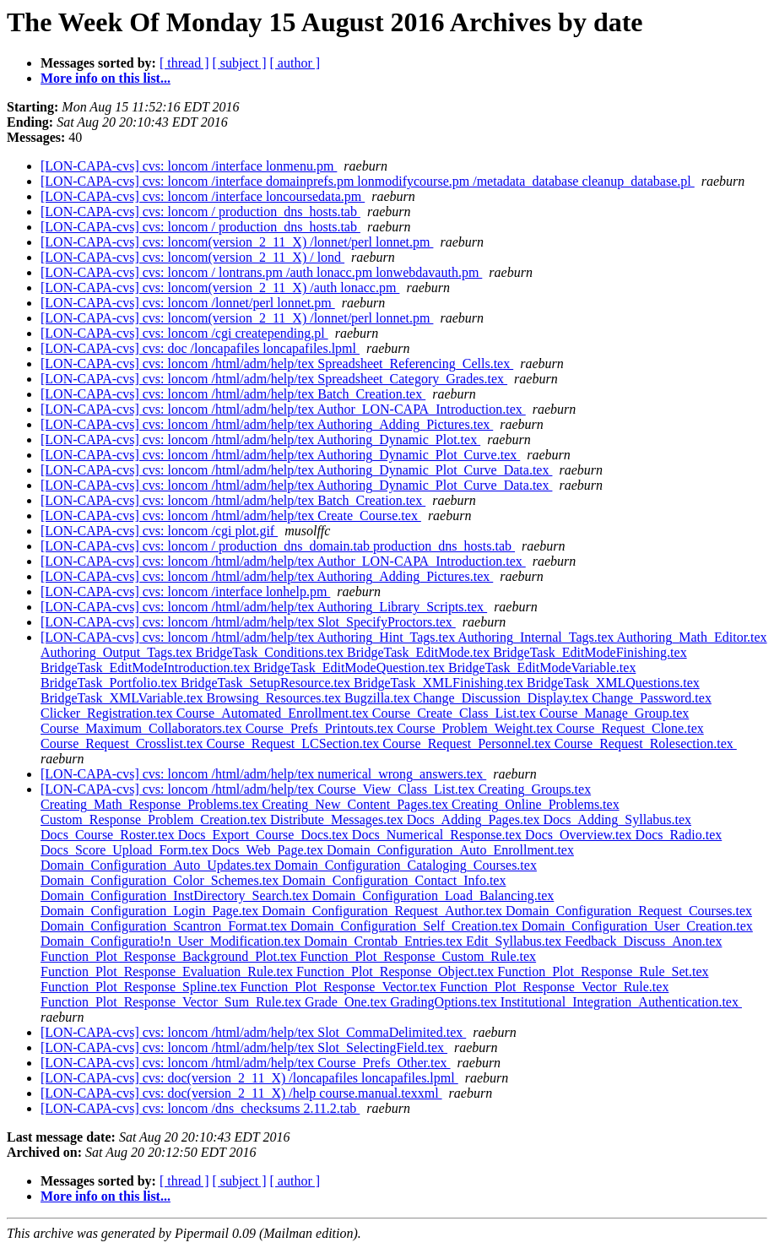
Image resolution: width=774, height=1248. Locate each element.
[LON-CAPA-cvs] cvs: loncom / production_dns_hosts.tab (200, 211)
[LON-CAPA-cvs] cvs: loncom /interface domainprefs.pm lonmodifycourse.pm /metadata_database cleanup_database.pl (368, 181)
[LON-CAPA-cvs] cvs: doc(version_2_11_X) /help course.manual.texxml (241, 1093)
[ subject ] (240, 63)
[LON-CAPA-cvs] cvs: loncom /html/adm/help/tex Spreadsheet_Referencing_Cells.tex (277, 363)
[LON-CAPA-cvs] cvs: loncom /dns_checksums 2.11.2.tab (200, 1108)
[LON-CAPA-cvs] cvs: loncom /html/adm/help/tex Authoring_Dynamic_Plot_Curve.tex (280, 455)
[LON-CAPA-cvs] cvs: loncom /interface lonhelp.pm (185, 591)
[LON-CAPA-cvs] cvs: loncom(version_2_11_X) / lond (192, 257)
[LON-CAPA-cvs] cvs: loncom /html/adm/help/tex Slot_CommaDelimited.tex (253, 1032)
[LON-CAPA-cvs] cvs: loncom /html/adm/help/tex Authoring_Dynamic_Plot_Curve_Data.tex (296, 470)
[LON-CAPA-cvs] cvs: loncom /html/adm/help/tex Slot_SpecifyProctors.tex (248, 622)
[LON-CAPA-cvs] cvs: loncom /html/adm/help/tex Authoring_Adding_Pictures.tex (267, 424)
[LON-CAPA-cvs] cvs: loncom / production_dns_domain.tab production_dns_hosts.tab (278, 546)
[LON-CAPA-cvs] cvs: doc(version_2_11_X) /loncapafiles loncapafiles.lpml (249, 1078)
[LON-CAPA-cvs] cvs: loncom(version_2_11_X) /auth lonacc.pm (220, 287)
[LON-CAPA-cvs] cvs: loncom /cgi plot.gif (159, 531)
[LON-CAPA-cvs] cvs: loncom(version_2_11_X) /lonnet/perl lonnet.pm (237, 242)
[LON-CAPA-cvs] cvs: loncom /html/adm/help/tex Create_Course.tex (231, 515)
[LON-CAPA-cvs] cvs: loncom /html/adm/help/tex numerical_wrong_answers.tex (263, 774)
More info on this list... (105, 78)
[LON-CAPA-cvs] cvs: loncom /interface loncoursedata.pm (203, 196)
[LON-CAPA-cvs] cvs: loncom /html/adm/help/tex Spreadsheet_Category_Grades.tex (274, 379)
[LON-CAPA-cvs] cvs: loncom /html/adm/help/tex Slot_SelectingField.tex (244, 1047)
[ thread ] (184, 63)
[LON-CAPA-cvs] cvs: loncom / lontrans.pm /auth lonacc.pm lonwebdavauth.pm (261, 272)
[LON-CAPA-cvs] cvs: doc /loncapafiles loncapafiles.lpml (200, 348)
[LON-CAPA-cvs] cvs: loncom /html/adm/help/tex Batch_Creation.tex (233, 394)
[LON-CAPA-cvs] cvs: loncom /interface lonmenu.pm (189, 166)
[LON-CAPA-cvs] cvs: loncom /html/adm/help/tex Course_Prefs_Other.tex (246, 1062)
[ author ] (295, 63)
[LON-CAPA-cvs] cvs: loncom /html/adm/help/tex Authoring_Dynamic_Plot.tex (260, 439)
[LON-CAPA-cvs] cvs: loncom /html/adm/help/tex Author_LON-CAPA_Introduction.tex (283, 409)
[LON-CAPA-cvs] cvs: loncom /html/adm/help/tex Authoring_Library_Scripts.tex (264, 607)
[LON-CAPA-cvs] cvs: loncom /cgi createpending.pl (184, 333)
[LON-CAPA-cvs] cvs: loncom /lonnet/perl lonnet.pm (188, 303)
